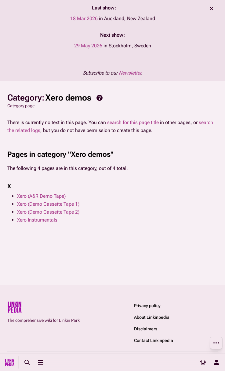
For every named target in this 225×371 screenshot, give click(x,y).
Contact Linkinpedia (153, 340)
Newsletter (130, 73)
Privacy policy (147, 305)
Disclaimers (145, 328)
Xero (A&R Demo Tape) (41, 196)
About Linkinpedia (151, 317)
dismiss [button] (211, 8)
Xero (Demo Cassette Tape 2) (48, 212)
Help (99, 98)
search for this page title (133, 122)
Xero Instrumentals (37, 220)
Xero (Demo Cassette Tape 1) (48, 204)
